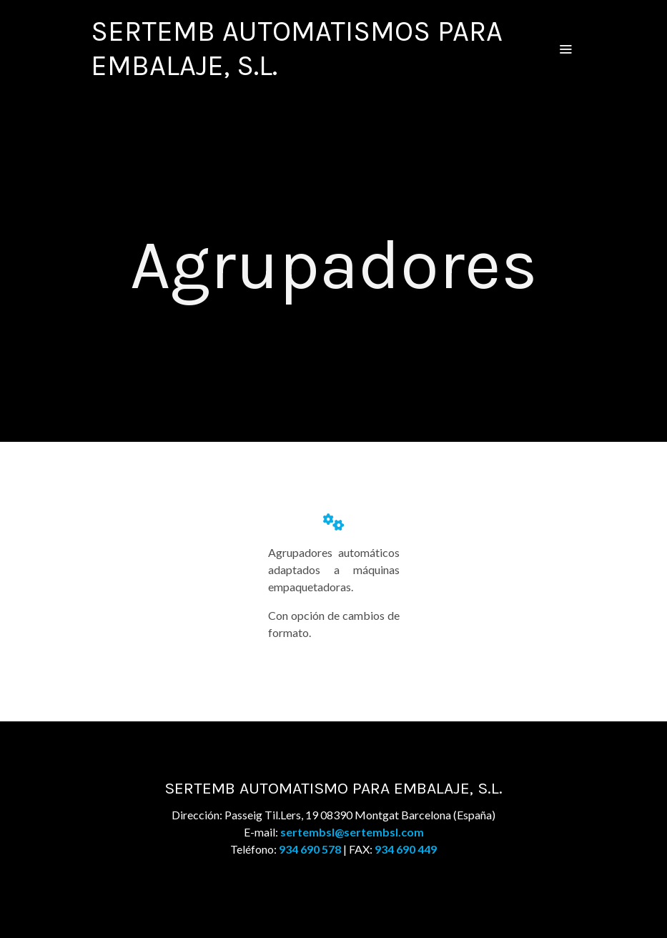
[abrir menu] (565, 48)
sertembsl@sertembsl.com (352, 832)
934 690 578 (310, 849)
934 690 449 (406, 849)
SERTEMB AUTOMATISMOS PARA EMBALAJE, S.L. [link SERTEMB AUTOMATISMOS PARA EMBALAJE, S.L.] (297, 48)
